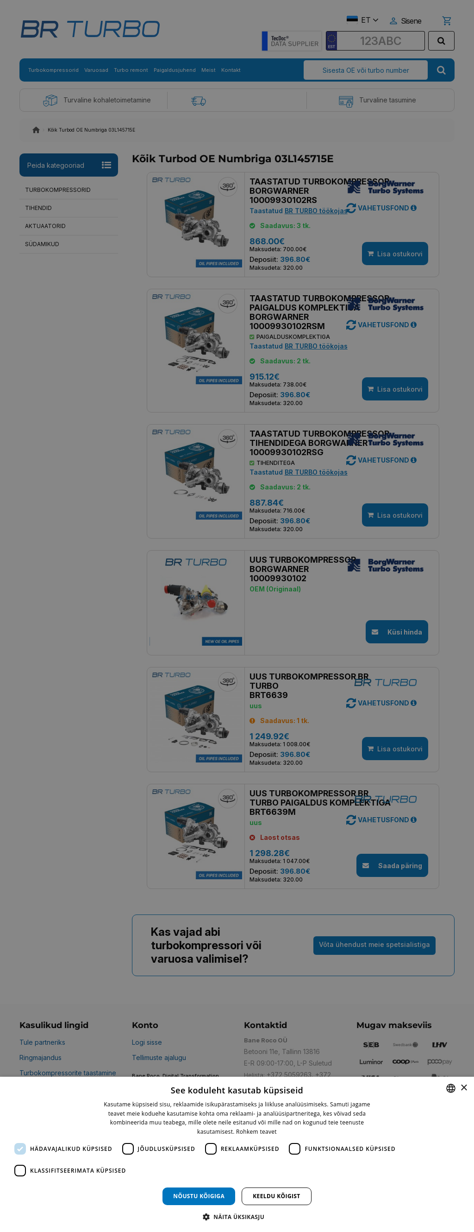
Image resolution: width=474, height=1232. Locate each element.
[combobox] (450, 1088)
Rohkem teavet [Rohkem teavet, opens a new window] (256, 1132)
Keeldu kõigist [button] (276, 1196)
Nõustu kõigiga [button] (199, 1196)
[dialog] (237, 1154)
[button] (237, 1216)
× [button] (463, 1088)
